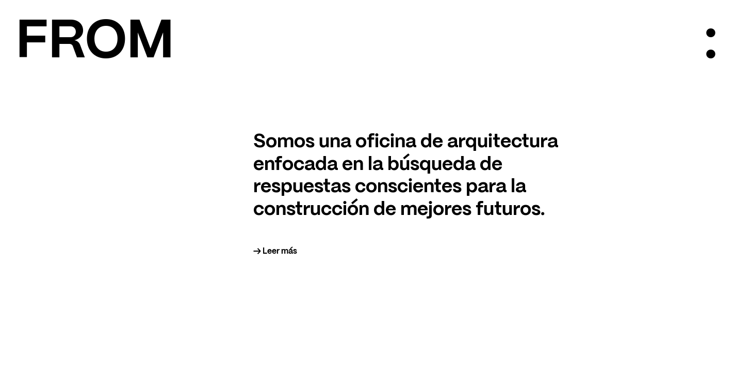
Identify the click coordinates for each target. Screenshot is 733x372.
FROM (95, 42)
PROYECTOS (516, 331)
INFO (500, 322)
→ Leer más (275, 251)
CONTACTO (513, 341)
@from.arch (38, 350)
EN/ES (502, 350)
